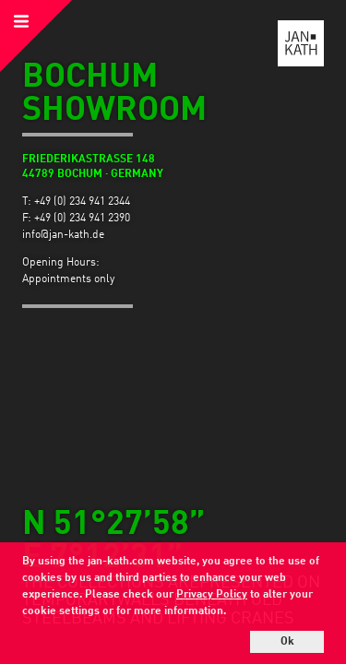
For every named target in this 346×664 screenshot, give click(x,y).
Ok (287, 641)
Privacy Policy (211, 594)
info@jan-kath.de (63, 235)
